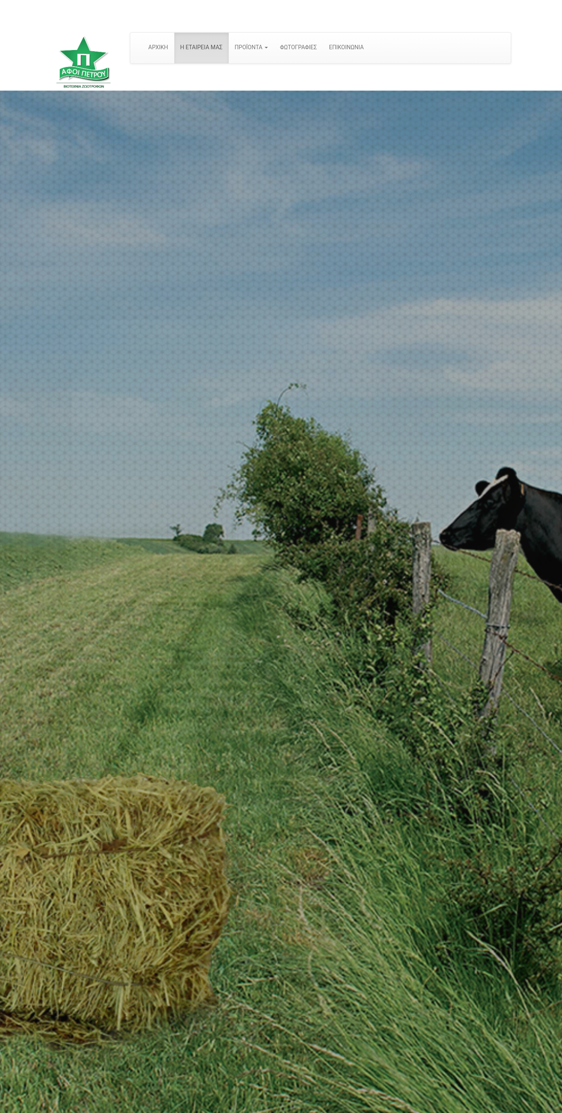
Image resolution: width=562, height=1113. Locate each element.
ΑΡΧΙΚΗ (158, 47)
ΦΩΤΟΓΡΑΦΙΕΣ (298, 47)
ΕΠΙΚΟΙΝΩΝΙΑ (346, 47)
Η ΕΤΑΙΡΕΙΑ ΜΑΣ (201, 47)
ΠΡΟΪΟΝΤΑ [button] (251, 47)
